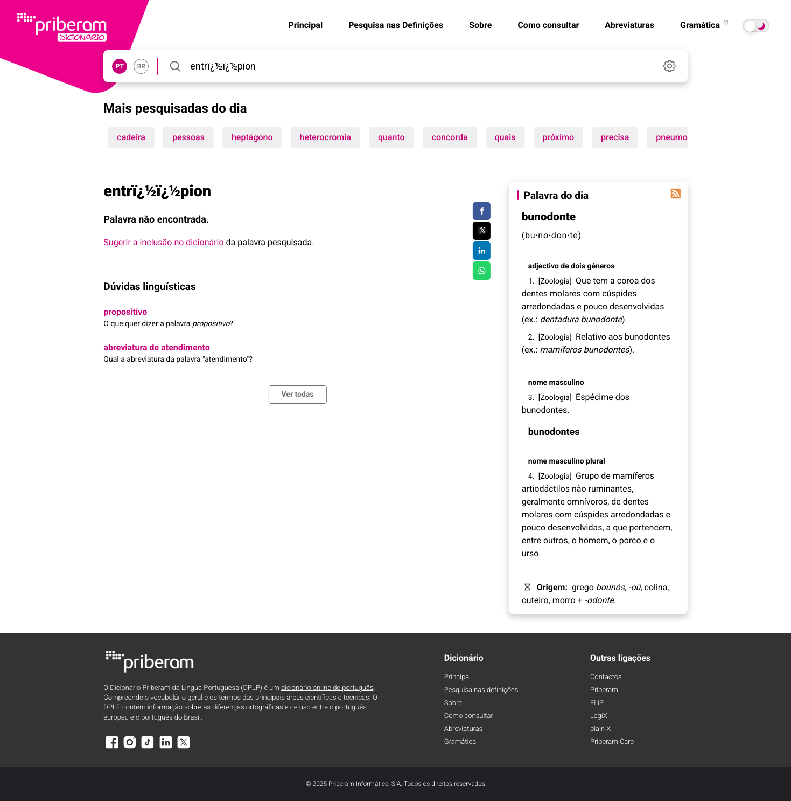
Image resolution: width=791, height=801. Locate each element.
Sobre (480, 25)
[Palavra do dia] (675, 193)
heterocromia (325, 137)
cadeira (131, 137)
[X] (184, 747)
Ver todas (297, 394)
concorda (450, 137)
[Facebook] (111, 747)
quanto (391, 137)
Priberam (604, 690)
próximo (558, 137)
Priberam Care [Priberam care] (612, 742)
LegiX (598, 716)
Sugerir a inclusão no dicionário (163, 242)
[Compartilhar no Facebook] (482, 211)
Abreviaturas (629, 25)
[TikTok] (147, 747)
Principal (305, 25)
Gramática (705, 25)
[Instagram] (130, 747)
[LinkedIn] (166, 747)
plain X (600, 729)
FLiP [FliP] (597, 703)
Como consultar (548, 25)
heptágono (252, 137)
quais (505, 137)
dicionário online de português (327, 688)
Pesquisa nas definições (481, 690)
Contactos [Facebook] (606, 677)
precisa (615, 137)
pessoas (188, 137)
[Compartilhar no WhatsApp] (482, 270)
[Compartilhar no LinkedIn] (482, 250)
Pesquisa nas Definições (395, 25)
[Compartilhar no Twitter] (482, 231)
